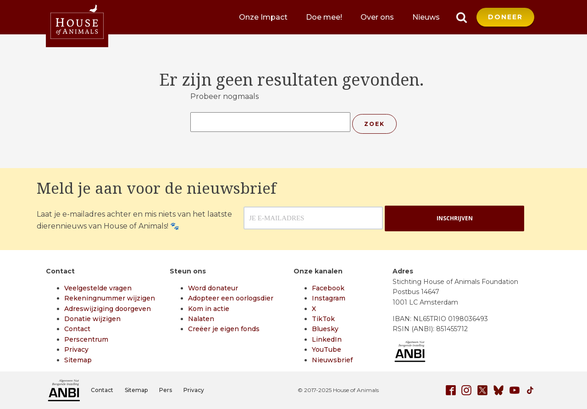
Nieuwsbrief (332, 360)
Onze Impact (263, 17)
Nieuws (426, 17)
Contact (77, 329)
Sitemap (78, 360)
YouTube (326, 349)
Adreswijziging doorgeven (107, 309)
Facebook (328, 288)
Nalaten (201, 319)
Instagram (328, 298)
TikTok (323, 319)
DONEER (505, 17)
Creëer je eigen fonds (224, 329)
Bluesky (325, 329)
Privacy (76, 349)
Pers (165, 390)
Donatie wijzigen (92, 319)
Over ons (377, 17)
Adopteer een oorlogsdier (230, 298)
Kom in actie (208, 309)
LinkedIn (327, 339)
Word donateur (213, 288)
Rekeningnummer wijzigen (109, 298)
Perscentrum (86, 339)
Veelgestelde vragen (98, 288)
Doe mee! (324, 17)
